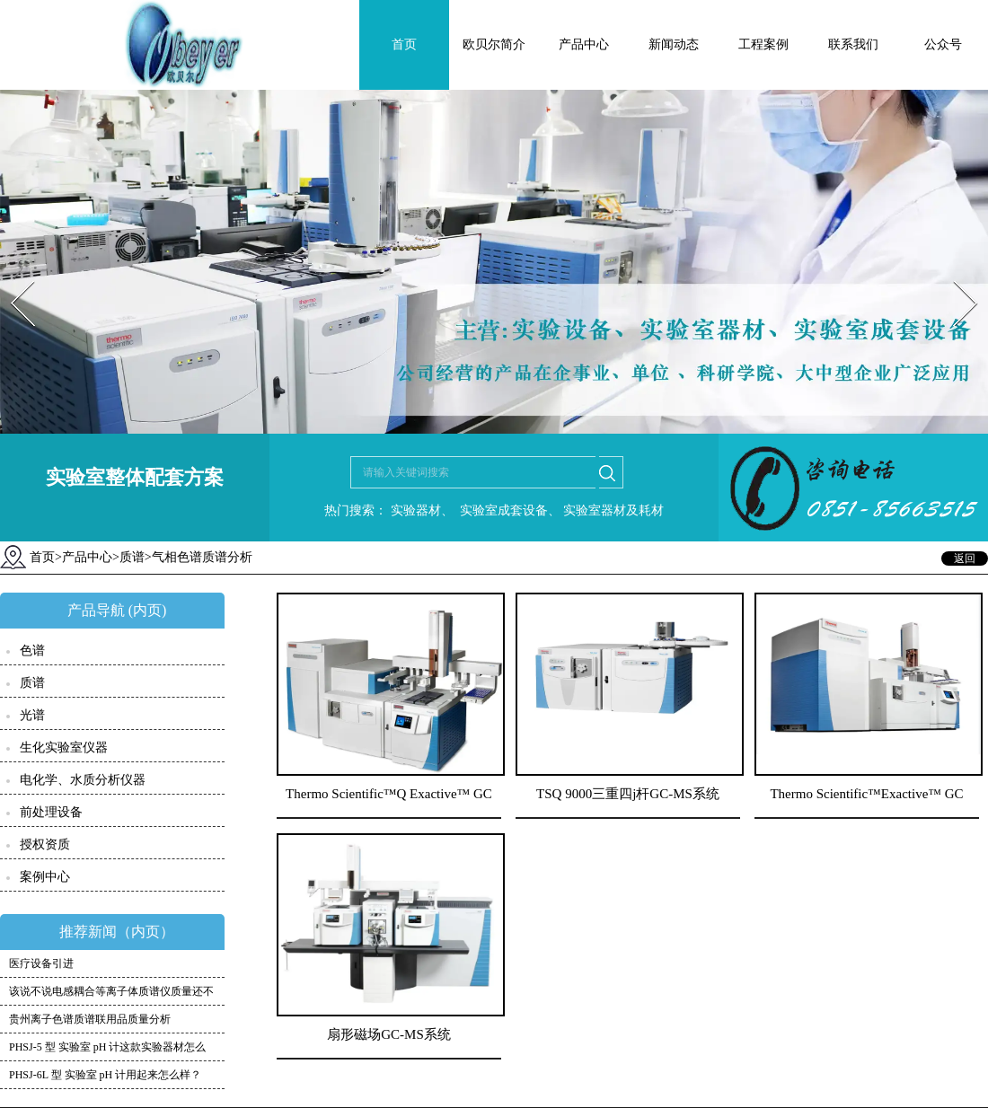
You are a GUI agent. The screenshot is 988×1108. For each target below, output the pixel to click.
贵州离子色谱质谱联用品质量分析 (90, 1019)
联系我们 (853, 44)
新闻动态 (673, 44)
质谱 (132, 557)
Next (955, 275)
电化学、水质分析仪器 (83, 780)
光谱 (32, 715)
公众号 (943, 44)
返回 (964, 558)
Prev (11, 275)
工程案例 (763, 44)
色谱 (32, 650)
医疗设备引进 (41, 963)
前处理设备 (51, 812)
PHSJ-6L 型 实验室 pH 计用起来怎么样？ (105, 1074)
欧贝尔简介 (494, 44)
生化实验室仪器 (64, 747)
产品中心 (584, 44)
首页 (404, 44)
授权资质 (45, 844)
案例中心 (45, 877)
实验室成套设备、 (508, 510)
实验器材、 (420, 510)
